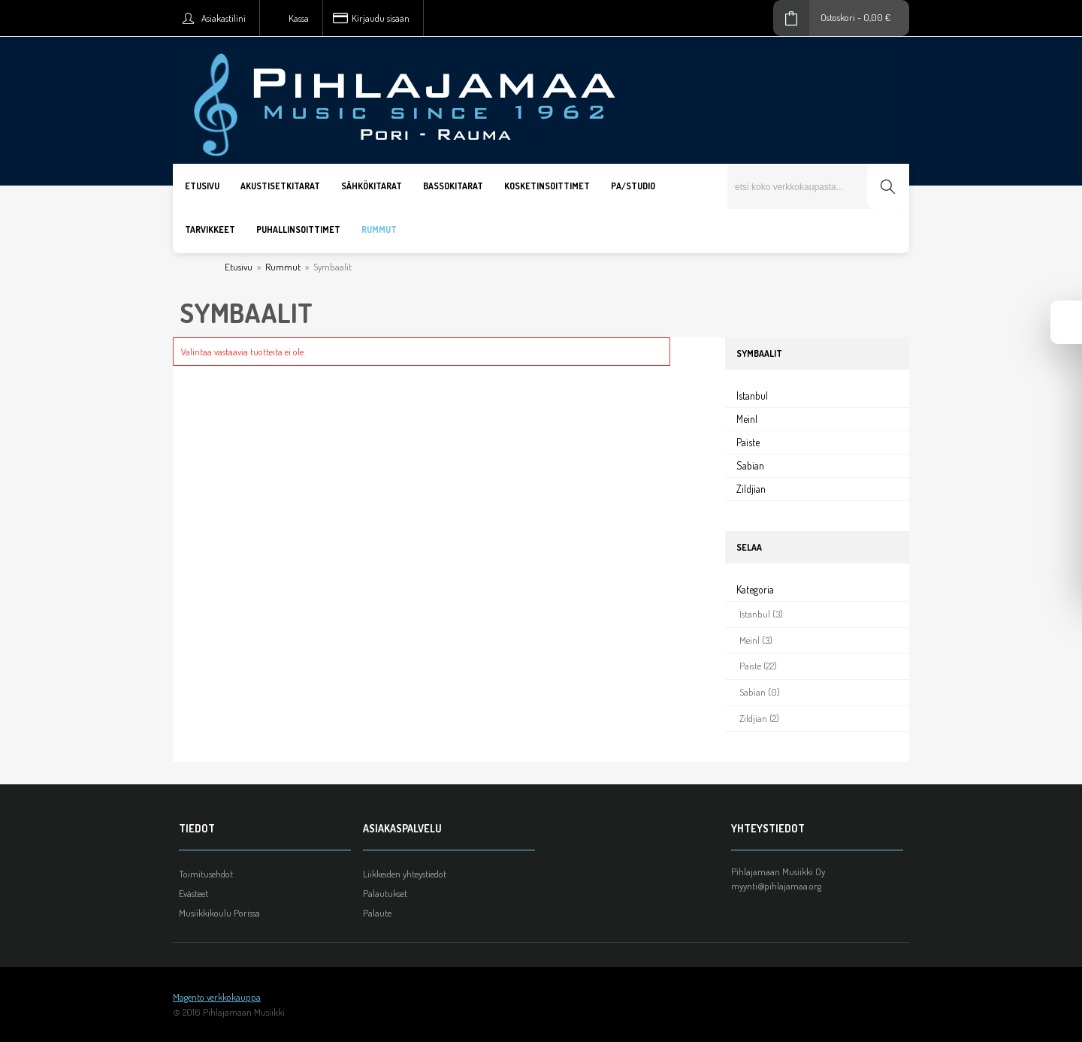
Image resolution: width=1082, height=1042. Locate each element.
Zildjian (751, 488)
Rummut (283, 267)
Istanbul (752, 395)
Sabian (750, 465)
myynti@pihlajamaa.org (776, 886)
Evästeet (193, 893)
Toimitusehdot (206, 874)
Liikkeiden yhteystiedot (404, 874)
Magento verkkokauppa (217, 997)
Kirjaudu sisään (381, 18)
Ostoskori (838, 17)
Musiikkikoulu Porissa (219, 913)
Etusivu (238, 267)
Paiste (748, 442)
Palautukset (385, 893)
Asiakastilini (223, 18)
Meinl (746, 418)
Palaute (377, 913)
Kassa (299, 18)
